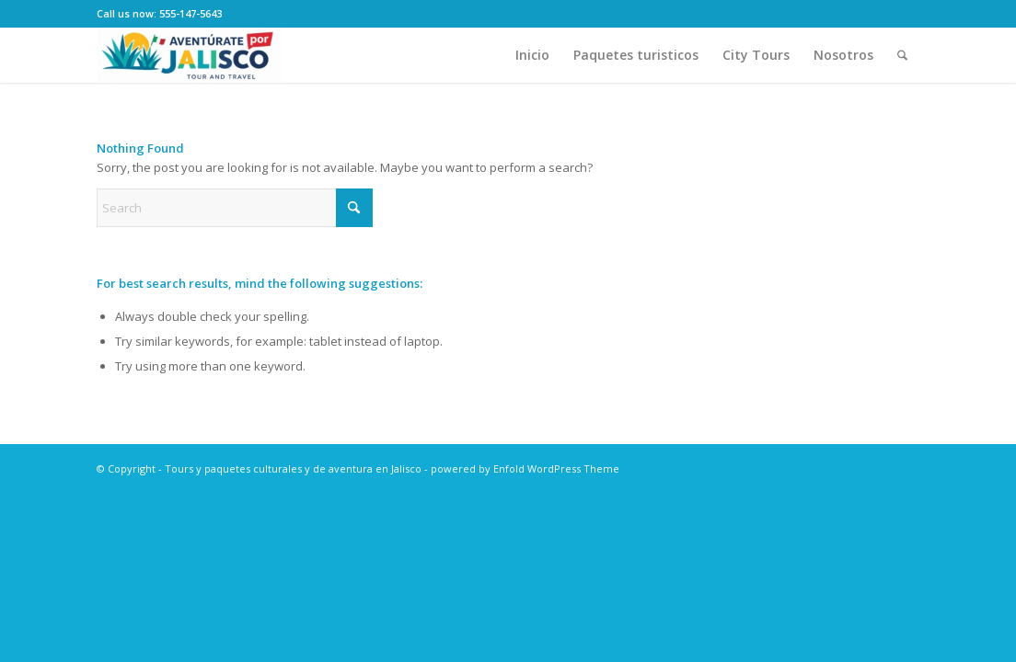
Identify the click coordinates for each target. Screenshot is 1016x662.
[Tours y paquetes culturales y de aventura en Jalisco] (189, 55)
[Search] (902, 55)
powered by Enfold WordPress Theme (525, 468)
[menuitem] (532, 55)
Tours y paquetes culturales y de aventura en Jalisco (293, 468)
